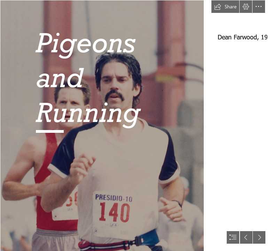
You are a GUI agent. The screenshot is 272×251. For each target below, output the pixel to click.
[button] (225, 6)
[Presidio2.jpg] (102, 125)
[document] (136, 125)
